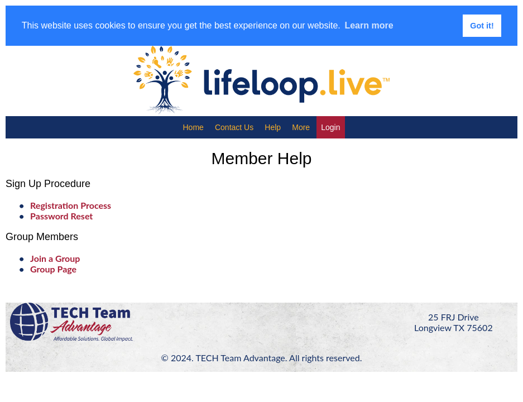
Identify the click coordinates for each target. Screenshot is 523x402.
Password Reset (61, 215)
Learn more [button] (368, 25)
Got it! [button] (481, 25)
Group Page (53, 269)
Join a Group (55, 258)
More (301, 127)
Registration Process (70, 205)
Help (273, 127)
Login (330, 127)
